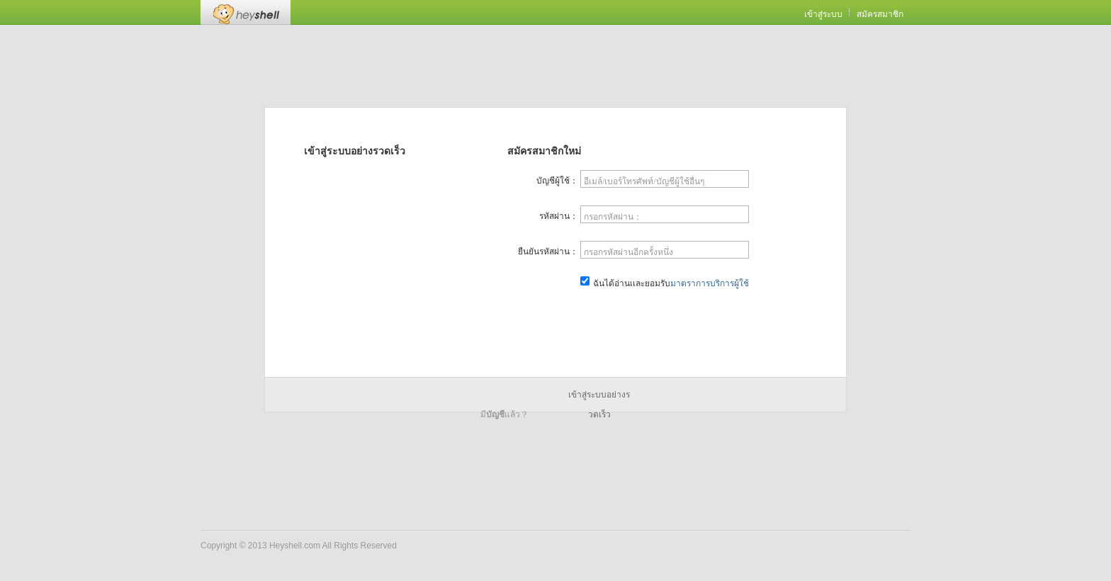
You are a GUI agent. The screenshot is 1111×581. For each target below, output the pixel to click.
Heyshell (245, 12)
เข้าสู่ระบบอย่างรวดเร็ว (599, 397)
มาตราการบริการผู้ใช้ (709, 283)
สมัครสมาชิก (880, 14)
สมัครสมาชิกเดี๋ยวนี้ (665, 318)
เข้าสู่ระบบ (823, 14)
